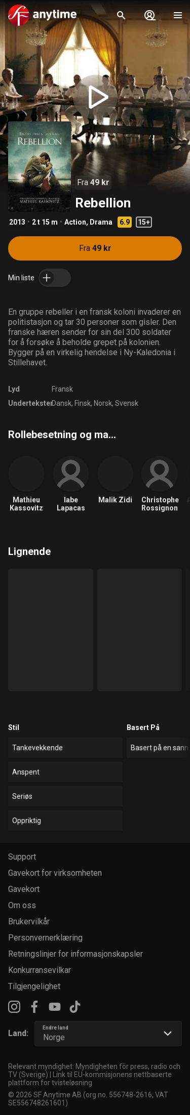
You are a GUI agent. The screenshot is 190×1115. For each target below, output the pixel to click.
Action (75, 222)
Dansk (61, 403)
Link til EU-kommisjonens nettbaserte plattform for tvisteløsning (90, 1078)
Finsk (82, 403)
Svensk (126, 403)
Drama (101, 222)
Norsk (103, 403)
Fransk (62, 389)
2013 (17, 222)
